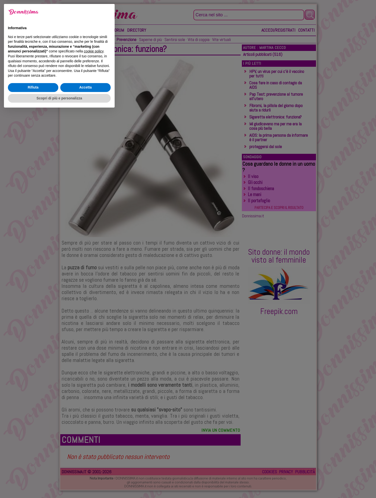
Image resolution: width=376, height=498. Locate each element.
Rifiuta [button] (33, 474)
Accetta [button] (85, 474)
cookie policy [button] (93, 438)
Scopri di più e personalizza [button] (59, 484)
